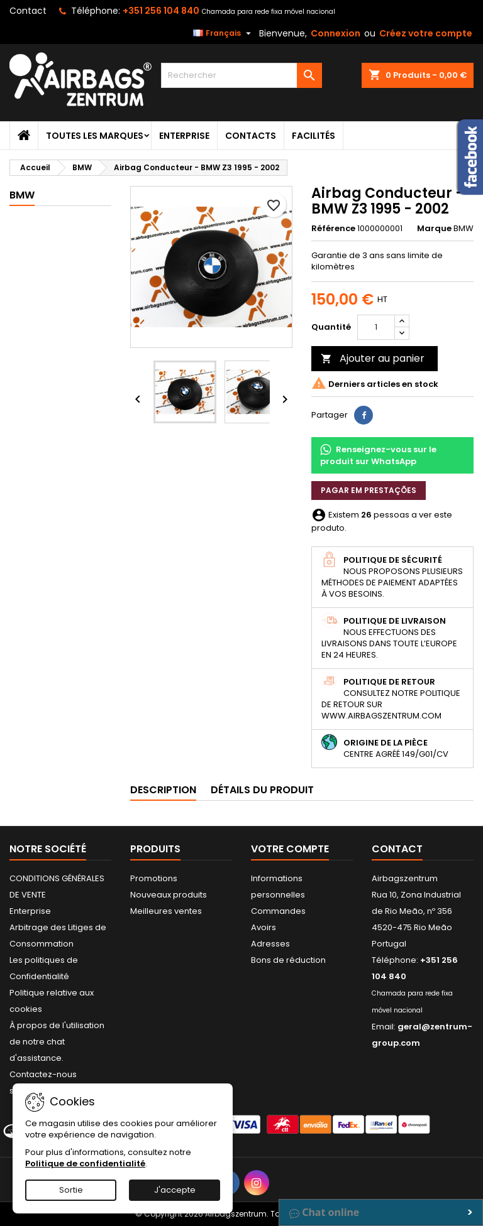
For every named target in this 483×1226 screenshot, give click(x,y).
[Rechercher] (241, 75)
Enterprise (184, 135)
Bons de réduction (288, 960)
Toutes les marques (94, 135)
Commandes (278, 911)
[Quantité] (376, 327)
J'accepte (175, 1190)
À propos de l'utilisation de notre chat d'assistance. (56, 1041)
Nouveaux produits (168, 895)
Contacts (250, 135)
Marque (434, 228)
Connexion (335, 33)
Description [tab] (163, 790)
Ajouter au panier (373, 358)
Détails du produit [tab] (262, 790)
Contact (28, 10)
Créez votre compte (425, 33)
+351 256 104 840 (161, 10)
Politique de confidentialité (85, 1163)
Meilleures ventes (166, 911)
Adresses (270, 944)
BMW (22, 195)
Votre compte (290, 849)
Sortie (71, 1190)
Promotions (153, 878)
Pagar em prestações (368, 490)
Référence (333, 228)
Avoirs (263, 927)
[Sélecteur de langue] (223, 33)
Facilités (313, 135)
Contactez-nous (43, 1074)
